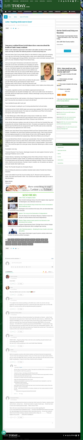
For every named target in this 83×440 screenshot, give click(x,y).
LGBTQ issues (14, 244)
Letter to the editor (38, 241)
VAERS (19, 244)
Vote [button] (59, 94)
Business (51, 12)
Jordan (20, 367)
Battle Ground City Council (22, 241)
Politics (20, 12)
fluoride (46, 239)
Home (10, 17)
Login (52, 258)
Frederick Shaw (45, 241)
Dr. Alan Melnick (8, 244)
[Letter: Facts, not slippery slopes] (13, 199)
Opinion (14, 12)
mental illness (27, 239)
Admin (21, 439)
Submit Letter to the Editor (24, 1)
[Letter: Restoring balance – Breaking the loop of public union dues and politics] (13, 231)
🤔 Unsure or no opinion (64, 89)
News (9, 12)
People (40, 12)
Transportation (27, 12)
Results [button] (63, 94)
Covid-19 (12, 239)
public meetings (24, 244)
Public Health (33, 239)
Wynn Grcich (17, 239)
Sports (35, 12)
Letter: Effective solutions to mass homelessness (68, 109)
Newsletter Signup (15, 1)
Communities (57, 12)
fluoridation (38, 239)
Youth (45, 12)
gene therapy (14, 241)
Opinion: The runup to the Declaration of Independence (33, 213)
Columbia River (8, 241)
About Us (31, 1)
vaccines (22, 239)
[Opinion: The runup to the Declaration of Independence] (13, 215)
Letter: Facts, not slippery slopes (27, 197)
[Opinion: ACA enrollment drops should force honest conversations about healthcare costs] (13, 206)
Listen (64, 11)
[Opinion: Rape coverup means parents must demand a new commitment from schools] (13, 222)
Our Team (36, 1)
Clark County (31, 244)
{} (28, 266)
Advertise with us (42, 1)
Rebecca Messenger (31, 241)
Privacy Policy (27, 439)
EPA (9, 239)
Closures (72, 11)
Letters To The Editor (24, 17)
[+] (30, 266)
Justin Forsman (13, 276)
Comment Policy (49, 1)
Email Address (60, 44)
